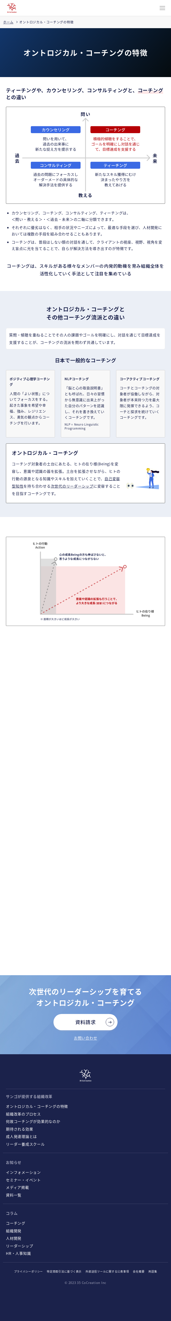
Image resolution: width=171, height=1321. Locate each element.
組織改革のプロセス (23, 1113)
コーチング (15, 1223)
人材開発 (13, 1238)
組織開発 (13, 1230)
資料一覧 (13, 1194)
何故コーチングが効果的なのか (33, 1121)
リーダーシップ (19, 1245)
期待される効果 (19, 1129)
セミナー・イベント (23, 1179)
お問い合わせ (85, 1037)
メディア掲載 (17, 1187)
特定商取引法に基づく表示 (64, 1271)
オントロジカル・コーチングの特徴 (37, 1106)
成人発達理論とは (21, 1136)
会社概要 (138, 1271)
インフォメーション (23, 1172)
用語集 (152, 1271)
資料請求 (85, 1022)
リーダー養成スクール (25, 1144)
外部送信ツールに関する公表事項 (107, 1271)
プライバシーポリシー (28, 1271)
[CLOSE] (162, 8)
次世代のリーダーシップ (72, 486)
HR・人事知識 (18, 1253)
